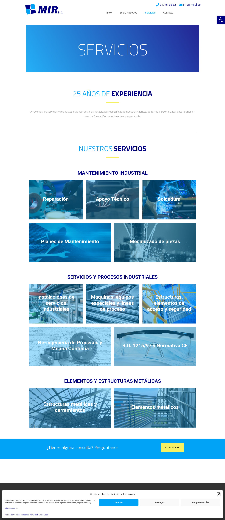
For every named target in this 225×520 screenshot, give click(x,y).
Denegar (159, 502)
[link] (221, 20)
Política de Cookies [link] (12, 515)
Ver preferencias (200, 502)
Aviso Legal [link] (43, 515)
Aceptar (119, 502)
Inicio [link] (109, 12)
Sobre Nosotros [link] (128, 12)
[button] (218, 494)
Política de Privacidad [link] (29, 515)
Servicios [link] (150, 12)
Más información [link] (11, 508)
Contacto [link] (168, 12)
